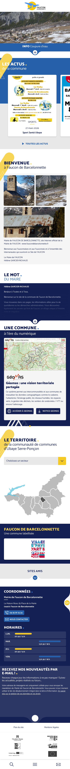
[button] (19, 190)
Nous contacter (19, 619)
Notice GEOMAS (51, 411)
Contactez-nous (58, 764)
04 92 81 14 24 (16, 613)
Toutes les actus (37, 144)
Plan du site (18, 727)
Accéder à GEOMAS (22, 411)
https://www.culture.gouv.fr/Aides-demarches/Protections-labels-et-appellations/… (38, 549)
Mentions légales (51, 727)
